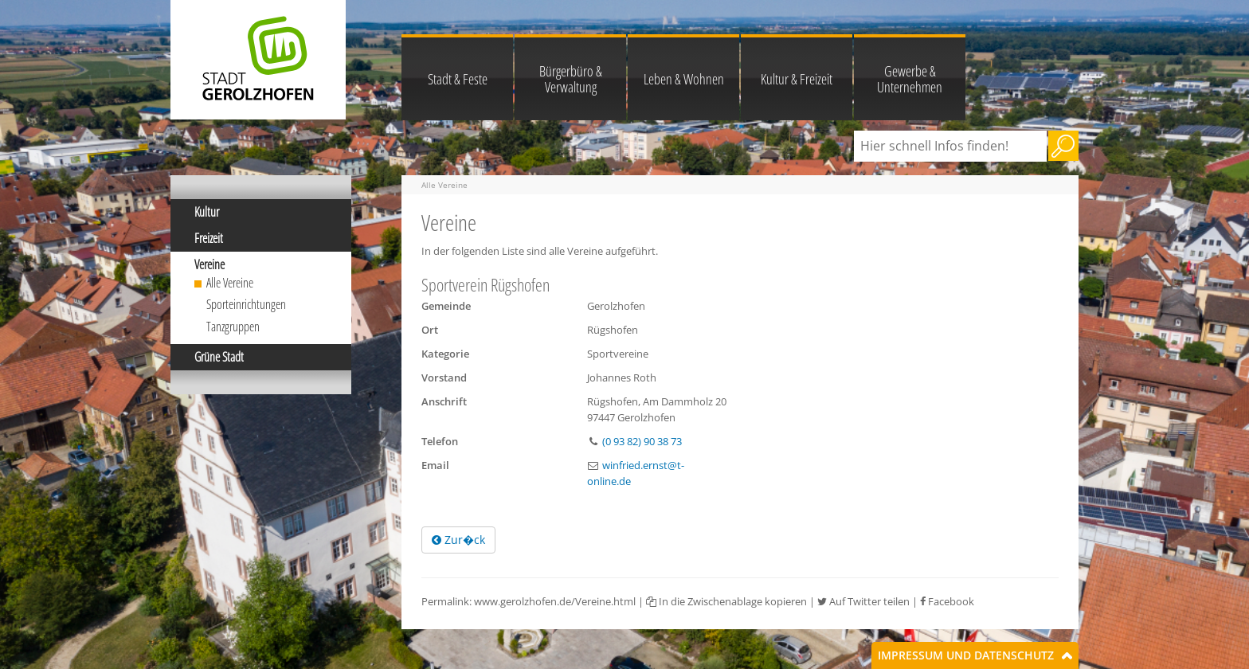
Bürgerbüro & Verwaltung (570, 78)
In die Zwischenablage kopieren (726, 601)
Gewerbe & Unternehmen (909, 78)
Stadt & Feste (457, 78)
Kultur (206, 212)
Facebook (947, 601)
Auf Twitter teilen (863, 601)
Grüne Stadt (219, 357)
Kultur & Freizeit (796, 78)
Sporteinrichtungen (246, 304)
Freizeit (208, 238)
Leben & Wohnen (684, 78)
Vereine (209, 264)
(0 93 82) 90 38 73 (642, 441)
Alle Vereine (229, 282)
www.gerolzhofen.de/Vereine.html (555, 601)
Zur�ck (458, 539)
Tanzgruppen (233, 326)
